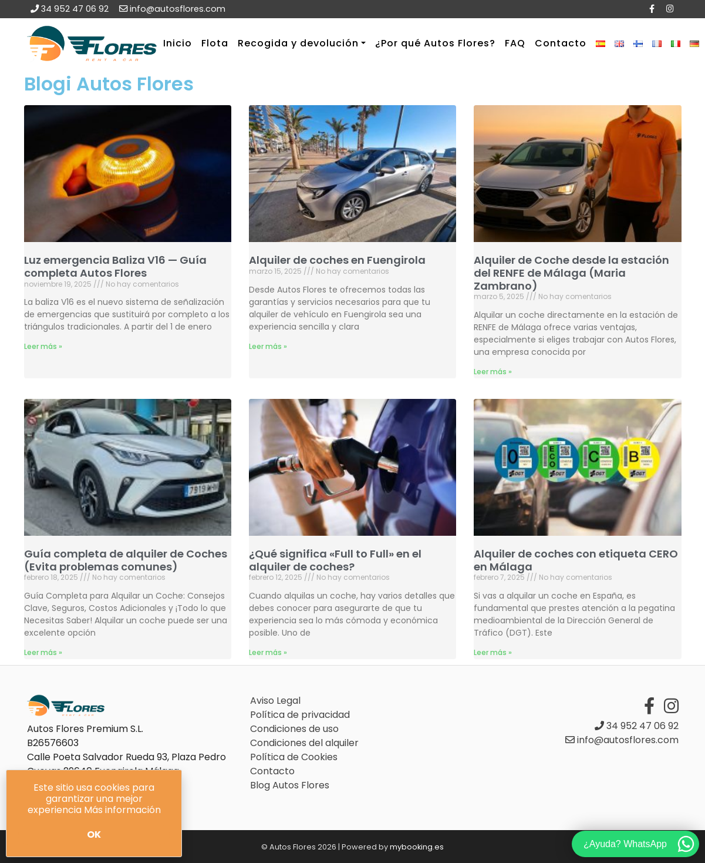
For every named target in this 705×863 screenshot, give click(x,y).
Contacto (560, 43)
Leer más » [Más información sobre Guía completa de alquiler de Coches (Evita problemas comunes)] (43, 652)
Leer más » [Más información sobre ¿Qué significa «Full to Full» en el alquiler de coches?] (268, 652)
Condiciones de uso (294, 729)
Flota (214, 43)
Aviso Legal (275, 700)
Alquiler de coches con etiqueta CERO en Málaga (576, 560)
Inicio (177, 43)
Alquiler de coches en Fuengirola (337, 260)
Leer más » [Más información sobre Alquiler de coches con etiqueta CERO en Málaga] (493, 652)
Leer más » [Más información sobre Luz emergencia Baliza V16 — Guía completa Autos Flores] (43, 346)
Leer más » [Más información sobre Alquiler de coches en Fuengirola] (268, 346)
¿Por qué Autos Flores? (435, 43)
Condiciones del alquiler (304, 743)
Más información (122, 810)
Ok (94, 834)
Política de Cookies (294, 757)
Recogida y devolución (298, 43)
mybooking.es (417, 847)
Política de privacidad (300, 714)
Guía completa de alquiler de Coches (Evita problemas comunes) (125, 560)
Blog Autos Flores (289, 785)
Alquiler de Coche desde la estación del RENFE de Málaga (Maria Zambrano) (571, 273)
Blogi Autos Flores (109, 83)
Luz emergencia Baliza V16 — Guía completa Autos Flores (115, 266)
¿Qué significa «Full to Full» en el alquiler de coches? (335, 560)
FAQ (515, 43)
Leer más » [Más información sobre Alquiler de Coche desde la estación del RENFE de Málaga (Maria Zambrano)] (493, 372)
